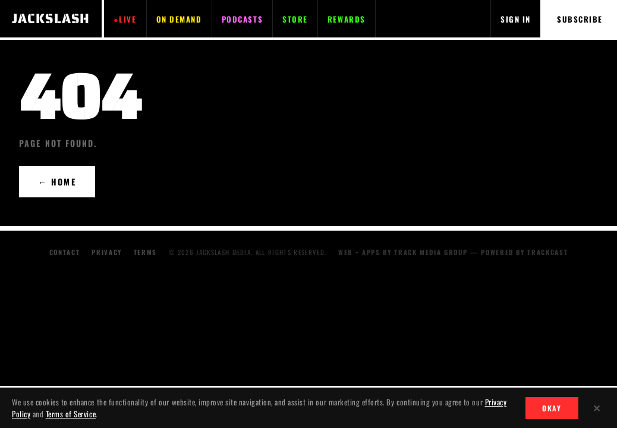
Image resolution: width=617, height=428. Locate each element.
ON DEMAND (179, 19)
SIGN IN (515, 19)
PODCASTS (242, 19)
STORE (295, 19)
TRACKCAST (547, 252)
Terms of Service (71, 414)
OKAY (552, 408)
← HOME (57, 181)
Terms (145, 252)
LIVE (127, 19)
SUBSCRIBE (580, 19)
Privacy (107, 252)
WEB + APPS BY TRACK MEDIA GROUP (402, 252)
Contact (64, 252)
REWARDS (347, 19)
